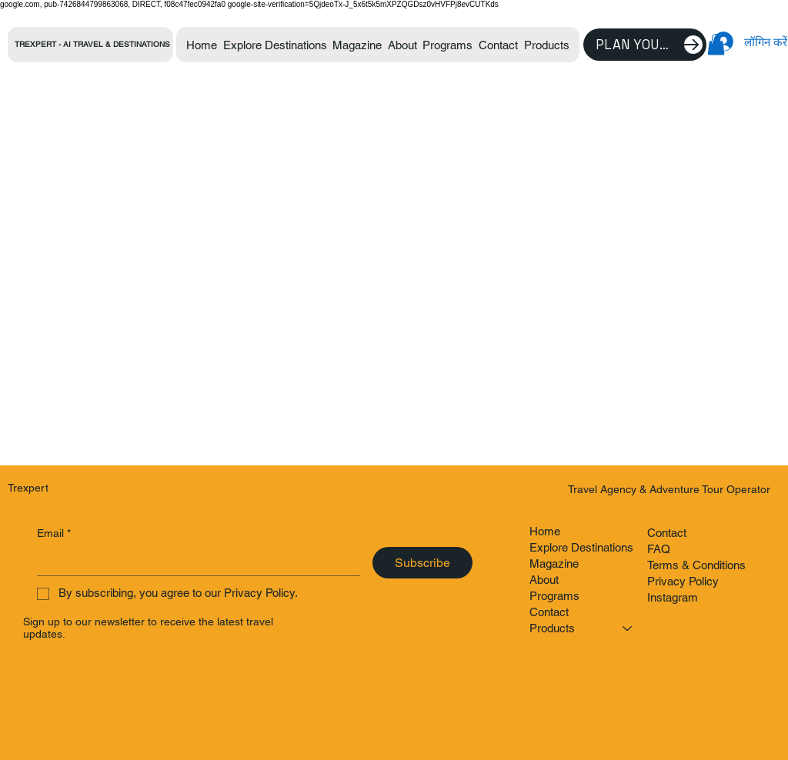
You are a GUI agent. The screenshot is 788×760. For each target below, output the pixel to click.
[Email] (194, 561)
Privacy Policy (683, 581)
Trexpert (28, 488)
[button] (547, 45)
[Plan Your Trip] (644, 44)
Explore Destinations (581, 547)
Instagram (672, 597)
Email (54, 534)
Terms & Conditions (696, 565)
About (544, 579)
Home (544, 531)
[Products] (628, 628)
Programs (554, 595)
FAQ (658, 548)
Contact (549, 611)
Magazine (554, 563)
